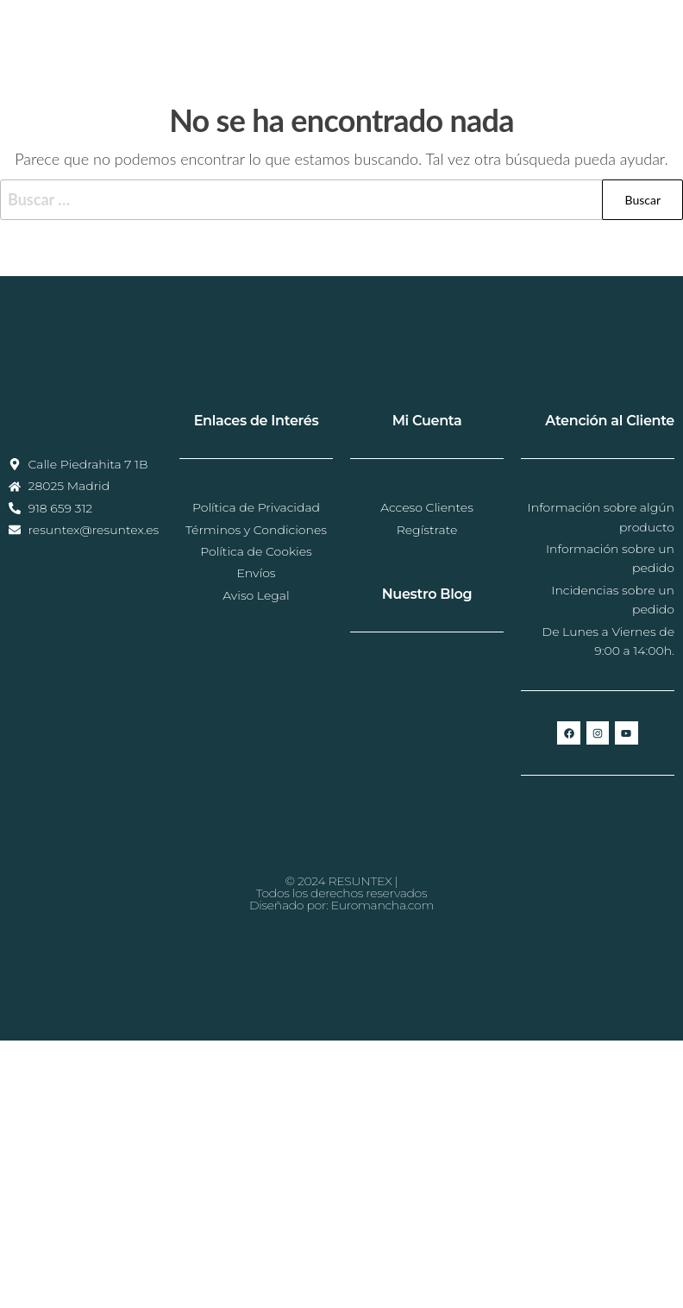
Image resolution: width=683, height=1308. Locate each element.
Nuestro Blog (427, 594)
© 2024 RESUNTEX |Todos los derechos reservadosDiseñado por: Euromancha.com (341, 893)
